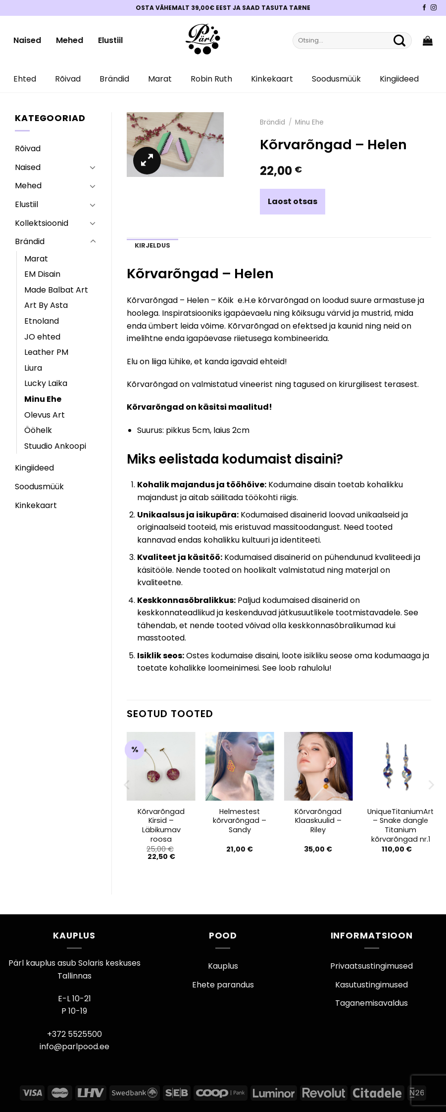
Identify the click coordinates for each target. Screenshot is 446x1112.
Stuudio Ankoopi (55, 446)
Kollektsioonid (41, 223)
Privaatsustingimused (371, 966)
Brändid (114, 79)
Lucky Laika (45, 383)
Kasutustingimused (371, 984)
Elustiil (110, 40)
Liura (33, 368)
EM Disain (42, 274)
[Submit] (399, 40)
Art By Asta (46, 305)
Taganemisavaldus (371, 1003)
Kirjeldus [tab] (152, 245)
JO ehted (42, 336)
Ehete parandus (223, 984)
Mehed (69, 40)
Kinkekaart (272, 79)
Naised (27, 40)
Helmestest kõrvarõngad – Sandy (239, 821)
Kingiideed (399, 79)
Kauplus (223, 966)
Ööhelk (38, 430)
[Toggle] (93, 167)
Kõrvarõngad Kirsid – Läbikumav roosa (161, 825)
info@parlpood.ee (74, 1046)
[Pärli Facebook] (424, 7)
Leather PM (46, 352)
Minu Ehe (42, 399)
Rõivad (68, 79)
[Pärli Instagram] (434, 7)
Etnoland (41, 321)
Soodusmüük (336, 79)
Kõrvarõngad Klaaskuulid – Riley (318, 821)
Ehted (24, 79)
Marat (160, 79)
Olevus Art (44, 415)
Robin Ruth (211, 79)
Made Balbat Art (56, 290)
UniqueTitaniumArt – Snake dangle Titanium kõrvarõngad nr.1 (400, 825)
